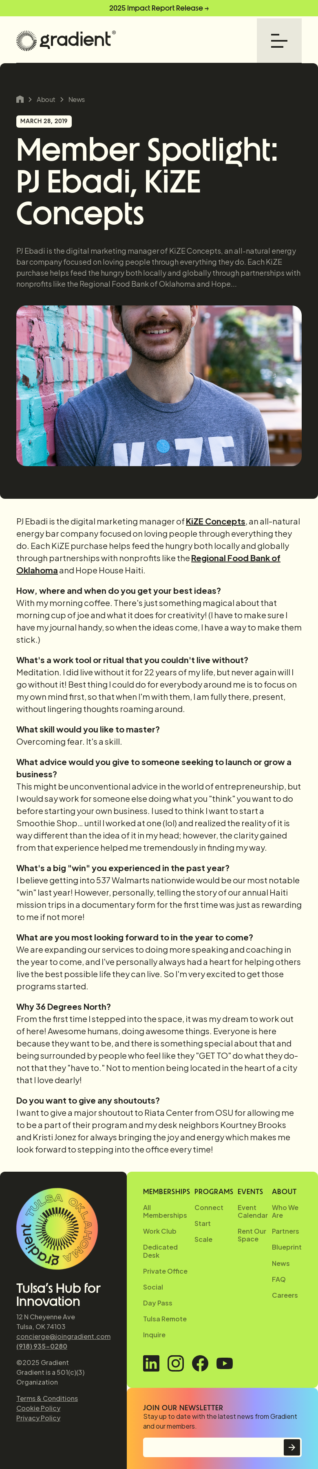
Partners (285, 1231)
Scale (203, 1239)
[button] (279, 40)
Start (202, 1223)
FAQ (279, 1279)
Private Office (165, 1271)
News (76, 99)
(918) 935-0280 (41, 1346)
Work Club (160, 1231)
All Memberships (165, 1211)
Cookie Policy (38, 1408)
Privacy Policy (38, 1418)
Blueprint (287, 1247)
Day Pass (157, 1303)
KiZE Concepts (215, 521)
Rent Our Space (252, 1235)
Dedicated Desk (160, 1251)
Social (153, 1287)
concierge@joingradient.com (63, 1336)
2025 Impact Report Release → (159, 8)
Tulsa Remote (165, 1319)
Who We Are (285, 1211)
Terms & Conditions (47, 1398)
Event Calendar (253, 1211)
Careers (285, 1295)
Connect (208, 1207)
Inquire (154, 1334)
